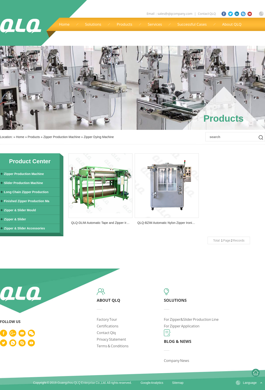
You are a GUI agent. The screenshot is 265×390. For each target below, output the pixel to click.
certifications (107, 326)
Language (250, 382)
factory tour (107, 319)
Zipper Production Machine (61, 137)
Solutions (93, 24)
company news (176, 360)
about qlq (108, 300)
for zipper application (182, 326)
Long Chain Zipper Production (26, 192)
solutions (175, 300)
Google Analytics (152, 382)
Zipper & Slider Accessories (24, 228)
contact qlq (106, 332)
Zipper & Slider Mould (20, 210)
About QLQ (232, 24)
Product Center (30, 161)
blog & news (177, 341)
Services (155, 24)
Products (124, 24)
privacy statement (111, 339)
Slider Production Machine (23, 183)
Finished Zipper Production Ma (26, 201)
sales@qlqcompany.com (175, 14)
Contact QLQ (206, 14)
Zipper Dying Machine (99, 137)
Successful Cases (192, 24)
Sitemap (177, 382)
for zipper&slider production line (191, 319)
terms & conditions (113, 346)
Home (64, 24)
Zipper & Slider (15, 219)
